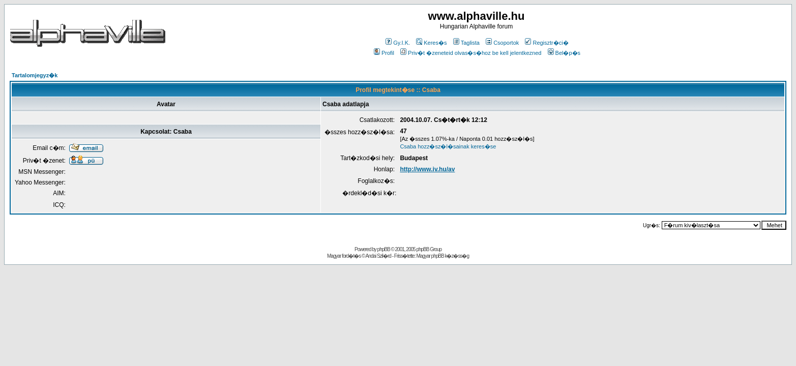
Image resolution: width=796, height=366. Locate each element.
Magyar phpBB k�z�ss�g (442, 256)
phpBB (383, 249)
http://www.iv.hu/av (427, 169)
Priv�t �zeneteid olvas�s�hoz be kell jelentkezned (470, 53)
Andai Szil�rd (378, 256)
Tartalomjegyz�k (34, 75)
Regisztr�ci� (546, 43)
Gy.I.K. (398, 43)
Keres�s (431, 43)
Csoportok (502, 43)
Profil (384, 53)
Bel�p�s (564, 53)
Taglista (466, 43)
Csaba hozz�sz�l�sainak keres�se (448, 146)
